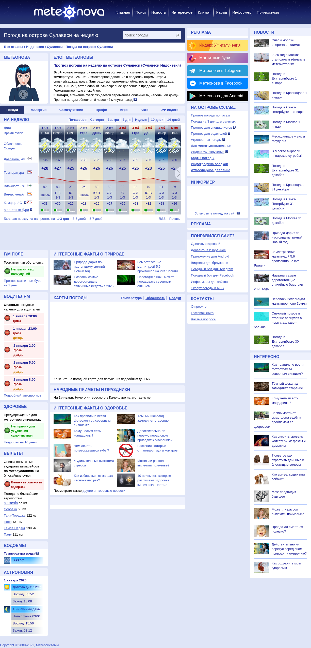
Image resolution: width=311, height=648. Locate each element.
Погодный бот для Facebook (212, 275)
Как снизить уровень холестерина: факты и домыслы (289, 441)
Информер (241, 12)
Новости (158, 12)
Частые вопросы (203, 319)
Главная (123, 12)
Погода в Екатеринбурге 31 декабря (285, 170)
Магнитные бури (16, 210)
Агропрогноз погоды (206, 140)
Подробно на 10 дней (20, 442)
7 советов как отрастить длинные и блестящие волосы (288, 460)
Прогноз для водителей (209, 133)
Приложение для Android (210, 256)
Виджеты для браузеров (209, 263)
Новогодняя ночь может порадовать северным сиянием (155, 281)
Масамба (11, 503)
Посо (7, 522)
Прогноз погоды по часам (210, 115)
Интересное (181, 12)
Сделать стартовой (205, 244)
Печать (174, 219)
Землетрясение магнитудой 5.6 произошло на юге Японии (157, 266)
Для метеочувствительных (211, 146)
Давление (11, 159)
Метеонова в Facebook (220, 83)
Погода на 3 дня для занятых (213, 121)
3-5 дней (79, 219)
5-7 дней (96, 219)
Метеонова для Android (221, 96)
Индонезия (35, 47)
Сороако (10, 509)
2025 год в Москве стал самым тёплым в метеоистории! (288, 59)
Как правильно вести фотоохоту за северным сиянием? (92, 420)
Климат (204, 12)
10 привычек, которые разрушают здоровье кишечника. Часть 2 (154, 480)
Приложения (268, 12)
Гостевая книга (202, 313)
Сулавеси (55, 47)
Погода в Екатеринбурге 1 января (284, 78)
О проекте (198, 306)
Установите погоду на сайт (215, 213)
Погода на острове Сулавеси (89, 47)
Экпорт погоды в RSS (207, 288)
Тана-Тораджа (14, 515)
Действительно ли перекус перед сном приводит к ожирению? (154, 435)
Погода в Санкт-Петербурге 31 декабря (284, 203)
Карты (221, 12)
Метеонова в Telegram (220, 70)
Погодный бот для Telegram (212, 269)
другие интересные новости (104, 491)
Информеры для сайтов (209, 282)
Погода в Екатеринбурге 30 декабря (285, 341)
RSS (162, 219)
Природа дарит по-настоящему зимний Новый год (89, 266)
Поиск (140, 12)
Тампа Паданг (14, 528)
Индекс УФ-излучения (219, 45)
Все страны (13, 47)
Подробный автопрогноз (22, 395)
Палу (8, 534)
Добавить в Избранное (208, 250)
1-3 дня (63, 219)
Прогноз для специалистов (211, 127)
